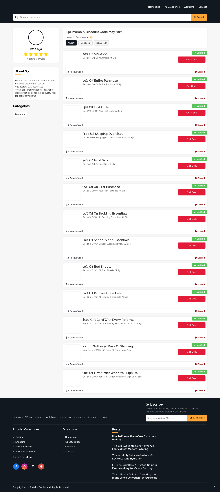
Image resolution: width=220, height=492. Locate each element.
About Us (189, 7)
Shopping (20, 442)
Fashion (19, 437)
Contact (202, 7)
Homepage (154, 7)
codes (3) (85, 43)
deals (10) (101, 43)
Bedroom (20, 114)
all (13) (71, 43)
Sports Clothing (23, 446)
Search (199, 17)
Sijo (91, 37)
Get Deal (192, 139)
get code (195, 60)
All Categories (172, 7)
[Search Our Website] (104, 17)
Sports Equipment (25, 451)
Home (69, 37)
